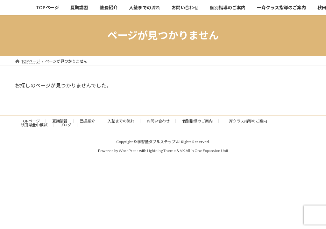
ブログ (65, 124)
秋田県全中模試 (34, 124)
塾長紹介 (87, 121)
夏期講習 (59, 121)
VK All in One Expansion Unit (204, 150)
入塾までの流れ (121, 121)
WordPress (128, 150)
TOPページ (30, 121)
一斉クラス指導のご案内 (246, 121)
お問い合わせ (158, 121)
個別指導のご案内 (197, 121)
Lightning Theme (161, 150)
